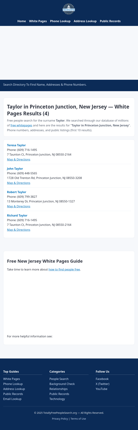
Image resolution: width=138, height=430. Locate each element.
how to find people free (64, 269)
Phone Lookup (60, 21)
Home (21, 21)
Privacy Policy (60, 418)
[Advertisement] (69, 53)
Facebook (102, 379)
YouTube (101, 389)
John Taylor (15, 169)
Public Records (110, 21)
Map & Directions (18, 159)
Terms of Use (78, 418)
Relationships (58, 389)
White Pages (38, 21)
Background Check (62, 384)
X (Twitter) (102, 384)
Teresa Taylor (16, 145)
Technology (57, 399)
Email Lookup (12, 399)
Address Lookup (85, 21)
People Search (58, 379)
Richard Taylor (17, 215)
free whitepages (21, 125)
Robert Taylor (16, 192)
